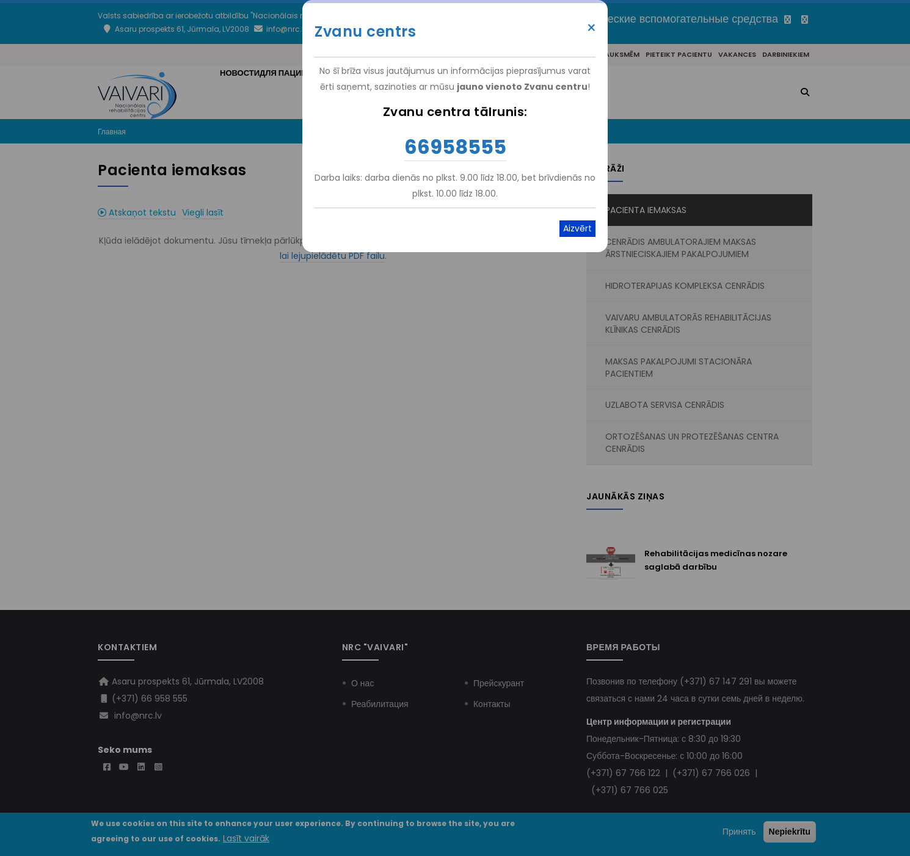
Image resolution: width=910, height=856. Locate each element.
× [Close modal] (591, 28)
